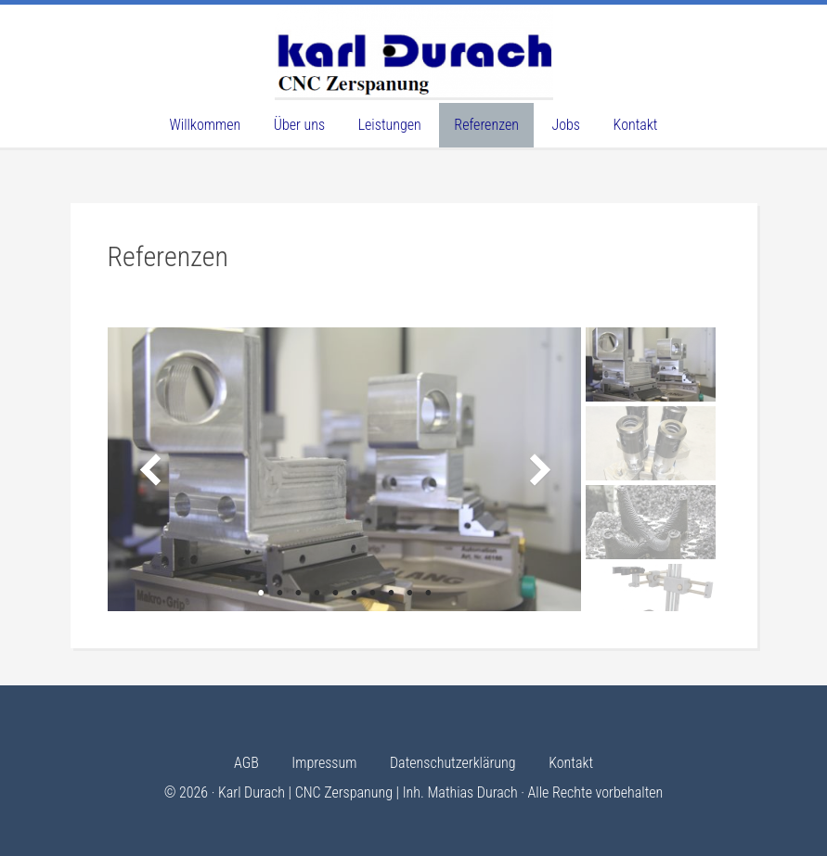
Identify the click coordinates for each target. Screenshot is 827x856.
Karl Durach (414, 51)
